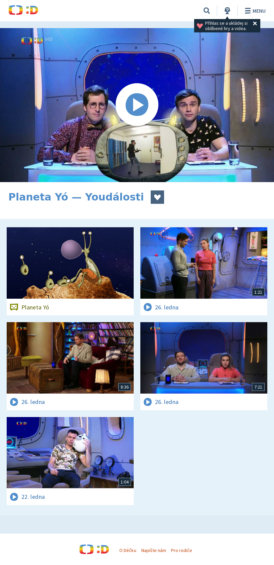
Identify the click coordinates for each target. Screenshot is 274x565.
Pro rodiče (181, 550)
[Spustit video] (137, 105)
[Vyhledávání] (207, 10)
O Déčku (127, 550)
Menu (254, 11)
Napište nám (153, 550)
